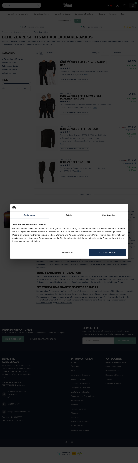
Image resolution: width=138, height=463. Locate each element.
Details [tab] (69, 215)
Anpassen (69, 253)
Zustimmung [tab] (30, 215)
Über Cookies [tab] (108, 215)
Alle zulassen (107, 253)
